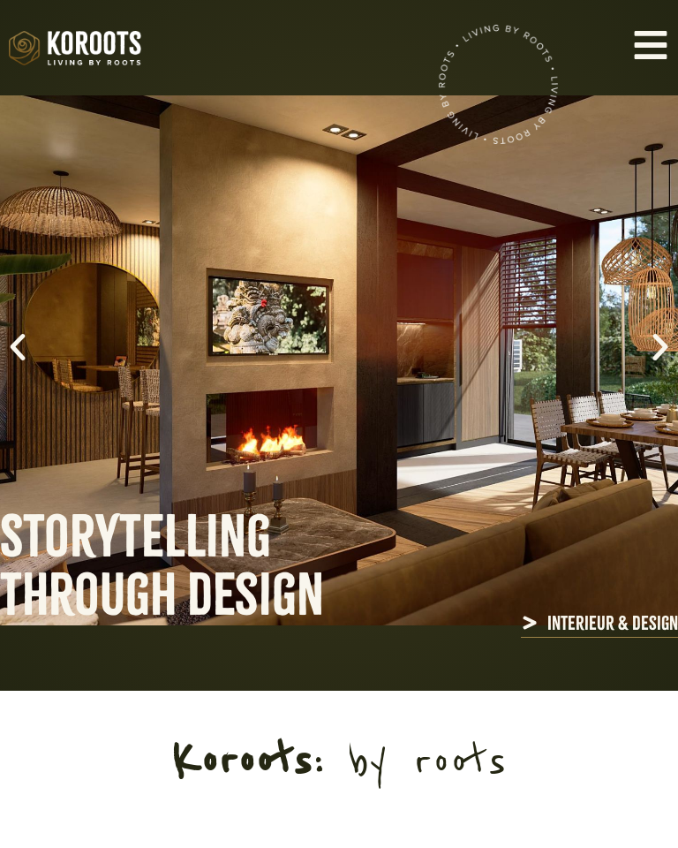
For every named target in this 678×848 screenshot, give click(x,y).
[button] (17, 347)
